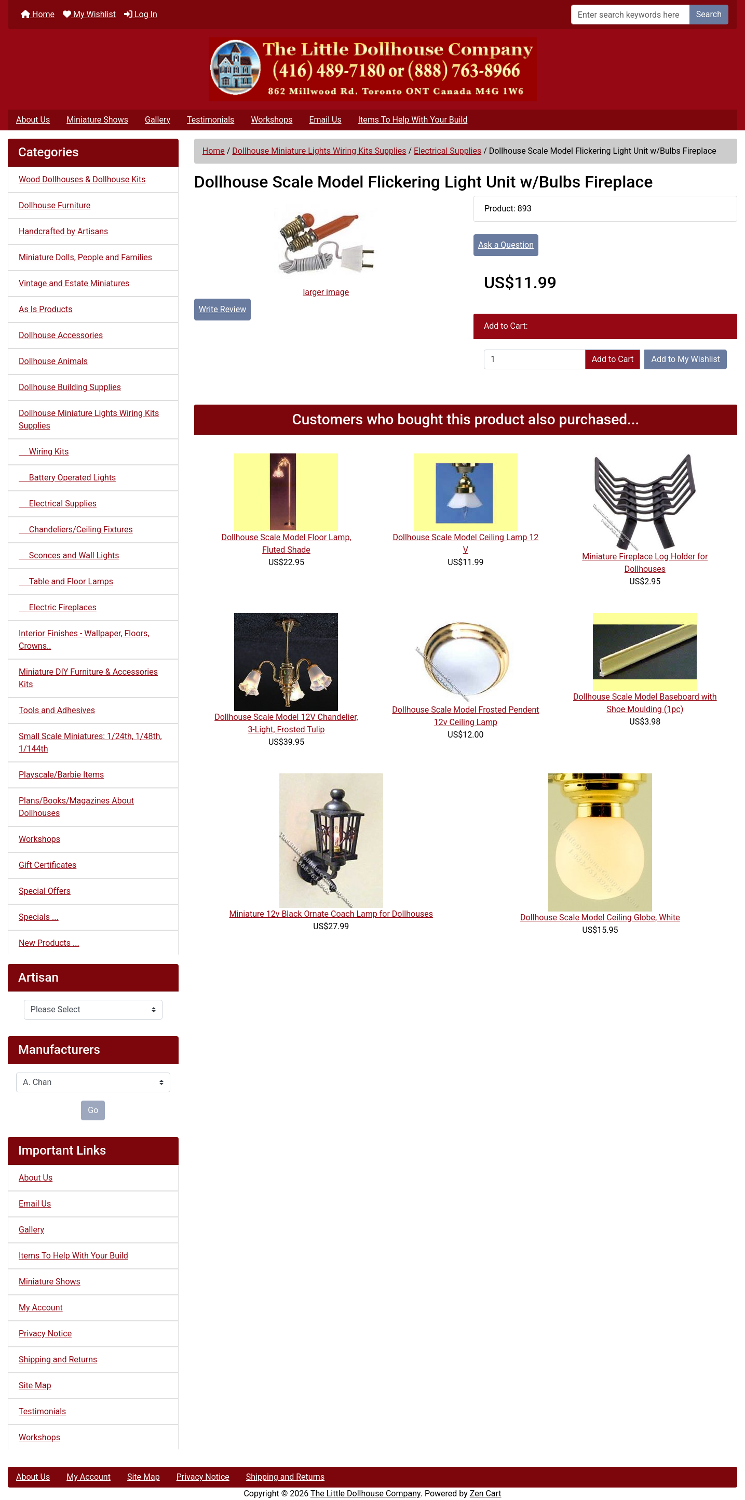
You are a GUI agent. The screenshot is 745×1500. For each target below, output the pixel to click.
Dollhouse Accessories (61, 335)
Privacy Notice (45, 1333)
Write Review (222, 309)
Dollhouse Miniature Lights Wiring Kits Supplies (319, 151)
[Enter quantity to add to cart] (535, 359)
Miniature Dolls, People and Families (85, 257)
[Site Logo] (372, 69)
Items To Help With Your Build (413, 120)
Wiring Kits (44, 452)
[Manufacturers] (93, 1082)
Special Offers (45, 891)
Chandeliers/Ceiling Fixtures (76, 529)
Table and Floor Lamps (66, 581)
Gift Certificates (47, 865)
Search (709, 14)
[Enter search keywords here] (630, 14)
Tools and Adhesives (57, 710)
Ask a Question (506, 245)
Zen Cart (486, 1493)
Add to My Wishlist (685, 359)
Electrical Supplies (447, 151)
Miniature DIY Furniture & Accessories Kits (88, 678)
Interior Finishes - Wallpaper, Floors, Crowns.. (84, 639)
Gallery (157, 120)
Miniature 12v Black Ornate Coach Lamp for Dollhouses (331, 914)
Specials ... (39, 917)
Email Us (325, 120)
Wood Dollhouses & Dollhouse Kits (82, 179)
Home (38, 14)
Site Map (35, 1385)
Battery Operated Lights (67, 478)
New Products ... (49, 943)
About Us (33, 120)
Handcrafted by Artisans (63, 231)
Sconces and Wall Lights (69, 555)
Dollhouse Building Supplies (70, 387)
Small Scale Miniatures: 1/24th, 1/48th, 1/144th (90, 742)
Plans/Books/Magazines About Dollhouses (76, 807)
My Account (41, 1307)
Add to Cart (613, 359)
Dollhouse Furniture (54, 205)
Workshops (271, 120)
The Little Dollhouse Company (365, 1493)
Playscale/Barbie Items (61, 775)
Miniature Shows (97, 120)
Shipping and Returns (58, 1359)
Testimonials (210, 120)
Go (93, 1110)
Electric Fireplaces (58, 607)
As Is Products (45, 309)
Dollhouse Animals (53, 361)
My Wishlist (89, 14)
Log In (140, 14)
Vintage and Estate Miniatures (74, 283)
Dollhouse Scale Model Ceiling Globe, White (600, 917)
